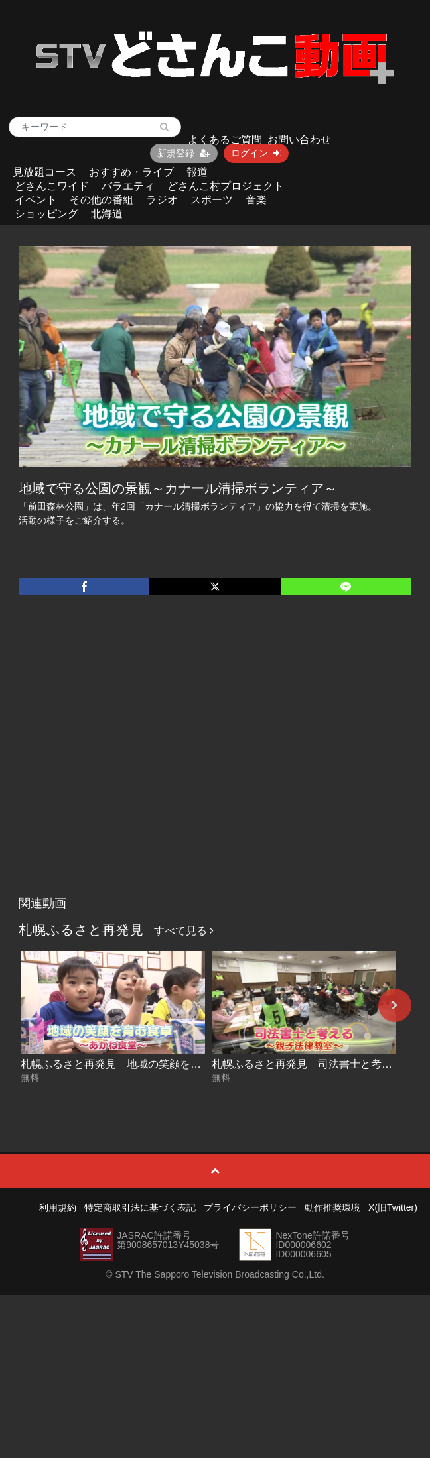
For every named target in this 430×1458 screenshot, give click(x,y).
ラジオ (162, 199)
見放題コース (44, 172)
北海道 (107, 213)
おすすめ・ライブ (131, 172)
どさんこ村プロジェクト (225, 186)
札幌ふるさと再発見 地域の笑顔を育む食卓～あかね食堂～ (164, 1064)
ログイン (256, 153)
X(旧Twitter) (392, 1207)
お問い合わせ (299, 139)
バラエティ (128, 186)
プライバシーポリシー (250, 1207)
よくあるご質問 (225, 139)
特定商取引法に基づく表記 (140, 1207)
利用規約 (57, 1207)
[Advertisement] (127, 759)
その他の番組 (101, 199)
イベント (36, 199)
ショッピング (46, 213)
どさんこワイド (52, 186)
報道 (197, 172)
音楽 (256, 199)
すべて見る (184, 930)
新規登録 (183, 153)
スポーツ (211, 199)
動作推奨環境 (332, 1207)
